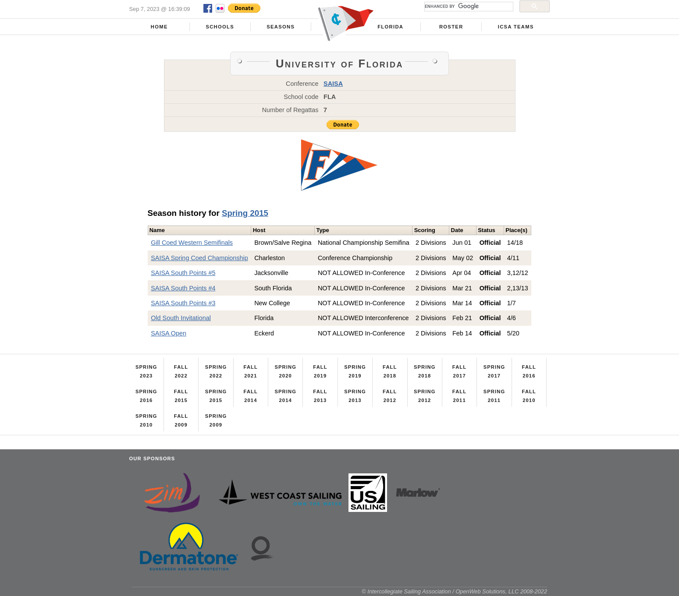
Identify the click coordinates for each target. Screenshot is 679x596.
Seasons (281, 26)
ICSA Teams (516, 26)
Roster (451, 26)
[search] (468, 7)
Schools (220, 26)
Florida (390, 26)
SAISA (333, 83)
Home (159, 26)
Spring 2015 (245, 213)
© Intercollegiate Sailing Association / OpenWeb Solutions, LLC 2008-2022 (454, 591)
